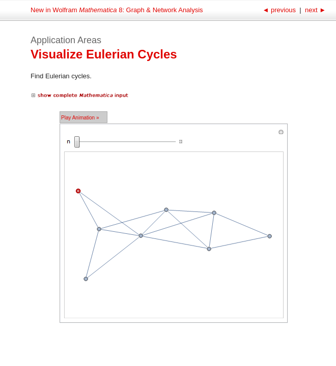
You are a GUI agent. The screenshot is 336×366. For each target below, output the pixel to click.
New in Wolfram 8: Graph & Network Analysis (117, 10)
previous (279, 10)
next (314, 10)
